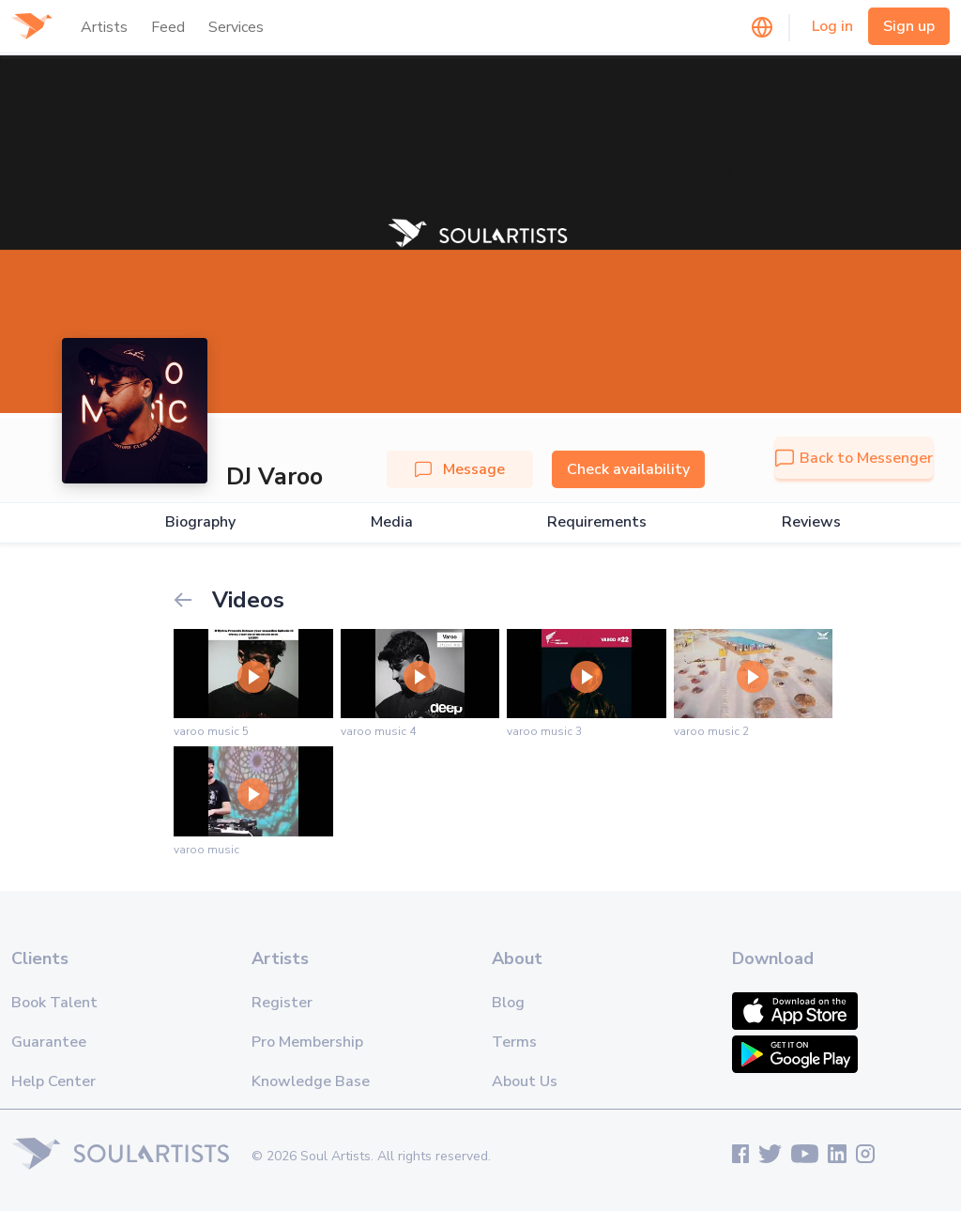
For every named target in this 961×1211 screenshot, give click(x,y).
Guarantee (48, 1042)
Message (460, 469)
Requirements (597, 522)
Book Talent (54, 1002)
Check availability (628, 469)
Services (236, 27)
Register (282, 1002)
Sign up (909, 26)
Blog (508, 1002)
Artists (104, 27)
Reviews (811, 522)
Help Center (53, 1081)
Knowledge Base (311, 1081)
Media (392, 522)
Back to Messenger (854, 458)
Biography (200, 522)
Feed (168, 27)
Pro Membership (307, 1042)
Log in (832, 26)
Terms (514, 1042)
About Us (524, 1081)
